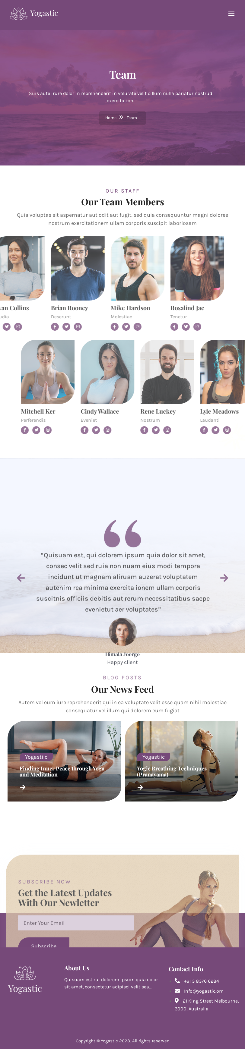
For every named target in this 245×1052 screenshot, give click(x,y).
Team (132, 118)
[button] (21, 685)
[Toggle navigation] (226, 13)
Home (110, 118)
